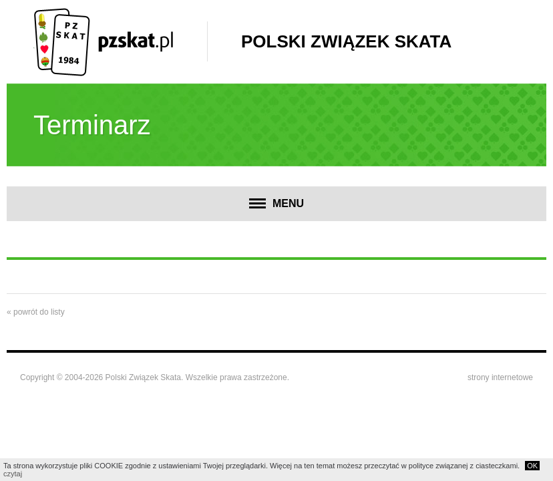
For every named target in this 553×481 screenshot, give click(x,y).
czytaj (12, 474)
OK (532, 466)
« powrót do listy (36, 312)
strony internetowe (500, 377)
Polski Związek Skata (346, 41)
